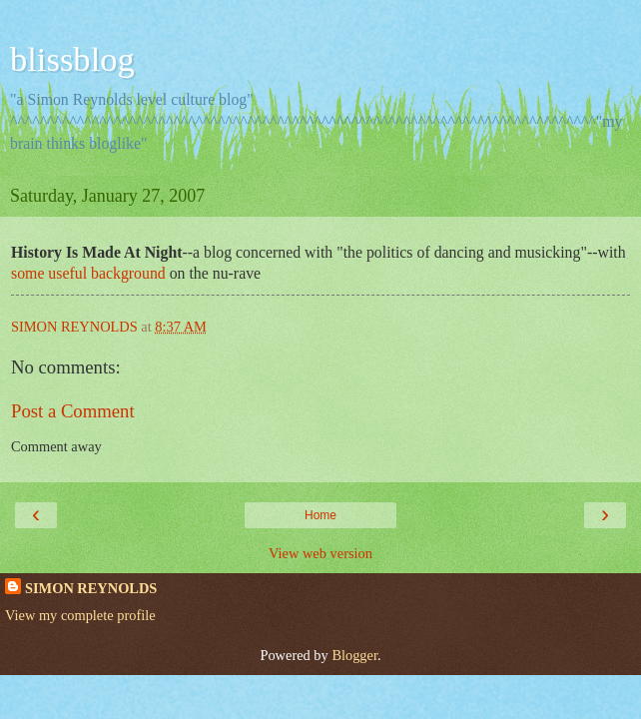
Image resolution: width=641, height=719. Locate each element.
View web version (320, 553)
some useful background (90, 273)
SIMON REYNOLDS (91, 588)
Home (320, 515)
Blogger (354, 655)
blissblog (72, 59)
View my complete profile (80, 615)
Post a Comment (73, 410)
